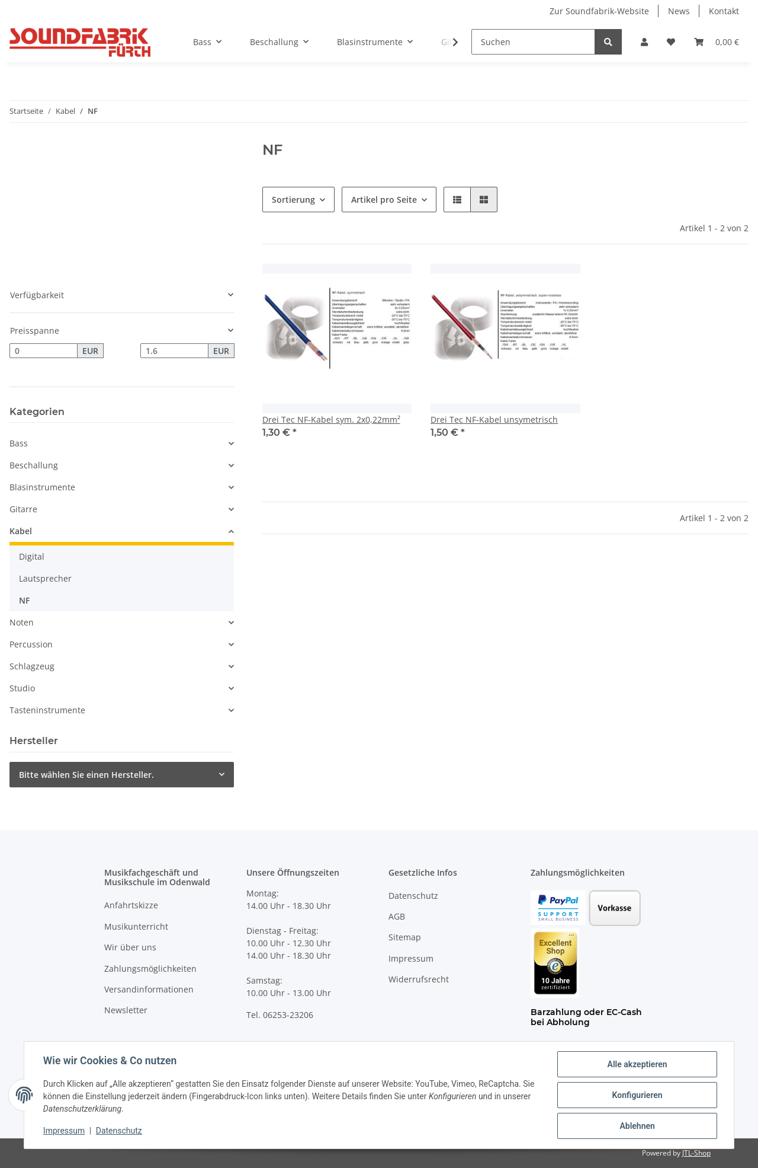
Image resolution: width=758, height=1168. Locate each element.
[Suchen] (533, 42)
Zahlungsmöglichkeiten (150, 968)
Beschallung (33, 465)
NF (24, 600)
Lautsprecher (45, 578)
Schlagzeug (31, 666)
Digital (31, 556)
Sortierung (293, 199)
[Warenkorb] (717, 41)
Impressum (410, 958)
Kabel (20, 531)
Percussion (31, 644)
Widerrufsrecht (418, 979)
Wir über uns (130, 947)
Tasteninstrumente (47, 710)
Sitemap (404, 937)
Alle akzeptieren (637, 1064)
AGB (396, 916)
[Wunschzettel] (671, 41)
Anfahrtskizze (131, 905)
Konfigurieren (637, 1095)
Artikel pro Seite (384, 199)
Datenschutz (413, 895)
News (679, 11)
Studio (22, 688)
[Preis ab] (43, 351)
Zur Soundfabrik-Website (599, 11)
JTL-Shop (696, 1153)
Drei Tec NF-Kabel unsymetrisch (494, 419)
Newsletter (125, 1010)
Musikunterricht (136, 926)
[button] (644, 41)
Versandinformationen (149, 989)
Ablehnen (636, 1126)
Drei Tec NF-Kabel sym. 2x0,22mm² (331, 419)
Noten (21, 622)
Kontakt (724, 11)
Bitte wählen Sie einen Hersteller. (86, 774)
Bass (18, 443)
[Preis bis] (174, 351)
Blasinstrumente (42, 487)
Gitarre (23, 509)
